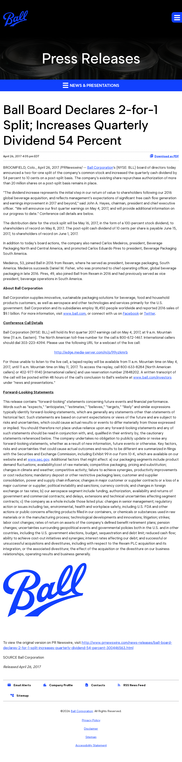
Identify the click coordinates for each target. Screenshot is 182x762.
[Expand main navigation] (177, 17)
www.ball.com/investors (153, 380)
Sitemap (19, 700)
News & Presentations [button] (91, 85)
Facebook (131, 315)
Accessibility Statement (91, 750)
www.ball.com (74, 315)
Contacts (95, 690)
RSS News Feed (131, 690)
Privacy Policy (91, 725)
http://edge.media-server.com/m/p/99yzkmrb (91, 354)
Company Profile (58, 690)
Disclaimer (91, 733)
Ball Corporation (101, 167)
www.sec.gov (38, 462)
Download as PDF (164, 156)
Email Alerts (19, 690)
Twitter (149, 315)
